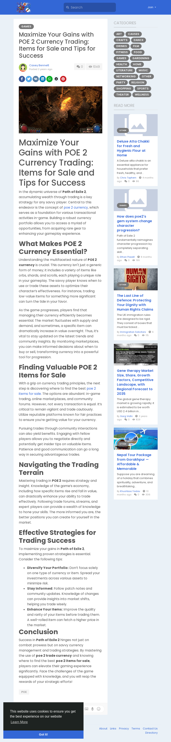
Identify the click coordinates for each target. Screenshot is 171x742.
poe (24, 692)
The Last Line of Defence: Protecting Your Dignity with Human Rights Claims (135, 302)
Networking (126, 76)
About (103, 729)
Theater (122, 95)
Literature (124, 70)
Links (113, 729)
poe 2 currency (76, 207)
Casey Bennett (39, 65)
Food (138, 52)
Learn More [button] (19, 722)
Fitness (122, 52)
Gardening (140, 58)
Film (136, 46)
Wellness (142, 95)
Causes (133, 34)
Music (143, 70)
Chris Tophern (128, 177)
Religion (137, 82)
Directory (151, 733)
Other (146, 76)
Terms (136, 729)
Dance (138, 40)
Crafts (122, 40)
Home (137, 64)
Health (121, 64)
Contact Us (150, 729)
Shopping (123, 89)
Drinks (121, 46)
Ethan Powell (127, 257)
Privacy (124, 729)
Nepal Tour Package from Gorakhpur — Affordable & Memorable (134, 462)
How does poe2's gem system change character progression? (134, 223)
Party (120, 82)
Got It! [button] (43, 734)
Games (26, 26)
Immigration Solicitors (133, 332)
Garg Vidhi (126, 416)
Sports (143, 89)
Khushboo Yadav (130, 491)
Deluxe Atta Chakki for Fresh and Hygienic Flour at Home (133, 148)
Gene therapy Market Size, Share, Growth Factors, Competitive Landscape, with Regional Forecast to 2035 (135, 382)
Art (119, 34)
